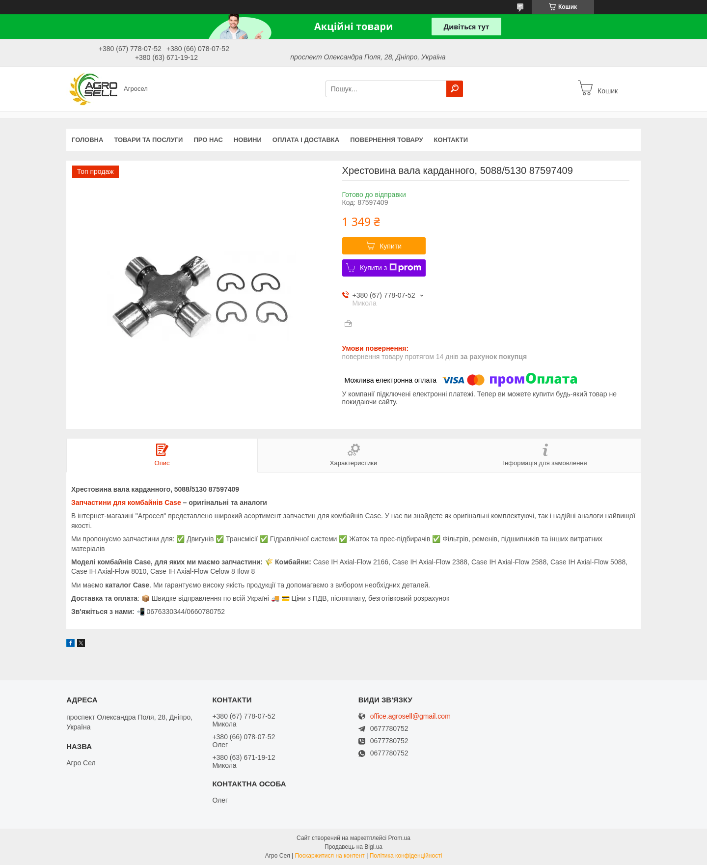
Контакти (451, 139)
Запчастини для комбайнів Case (126, 502)
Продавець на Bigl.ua (353, 846)
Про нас (207, 139)
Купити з (390, 267)
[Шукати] (454, 89)
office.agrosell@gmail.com (410, 716)
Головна (87, 139)
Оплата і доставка (305, 139)
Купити (391, 246)
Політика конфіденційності (406, 855)
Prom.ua (399, 838)
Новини (248, 139)
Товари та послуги (148, 139)
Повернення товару (386, 139)
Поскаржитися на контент (329, 855)
